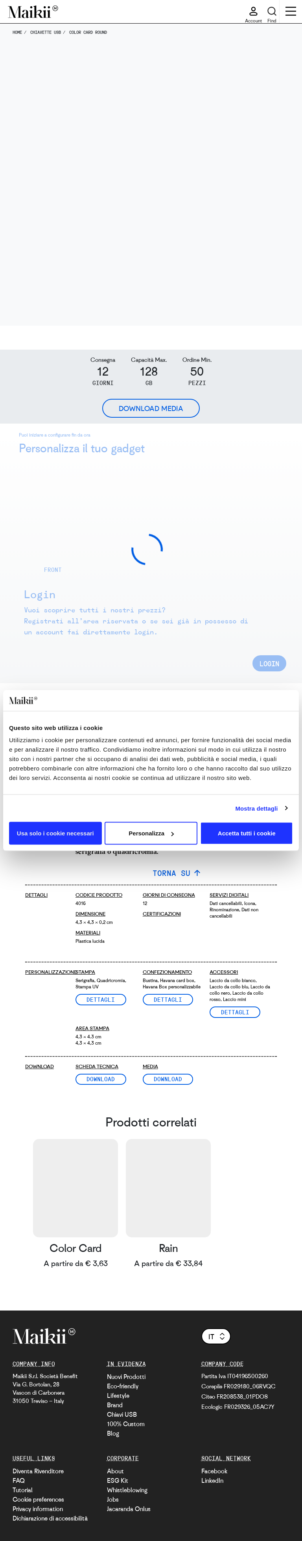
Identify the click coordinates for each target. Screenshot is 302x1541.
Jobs (113, 1499)
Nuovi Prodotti (126, 1377)
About (115, 1471)
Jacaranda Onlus (129, 1509)
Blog (113, 1433)
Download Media (151, 408)
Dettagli (101, 999)
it (217, 1336)
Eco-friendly (122, 1386)
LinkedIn (212, 1480)
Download (101, 1078)
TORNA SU (171, 873)
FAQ (19, 1480)
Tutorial (23, 1490)
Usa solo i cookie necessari (55, 833)
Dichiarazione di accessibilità (50, 1518)
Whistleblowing (127, 1490)
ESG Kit (117, 1480)
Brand (115, 1405)
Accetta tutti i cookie (247, 833)
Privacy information (38, 1509)
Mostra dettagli (256, 808)
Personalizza (151, 833)
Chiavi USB (122, 1414)
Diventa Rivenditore (38, 1471)
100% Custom (126, 1424)
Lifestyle (118, 1395)
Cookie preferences (38, 1499)
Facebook (214, 1471)
